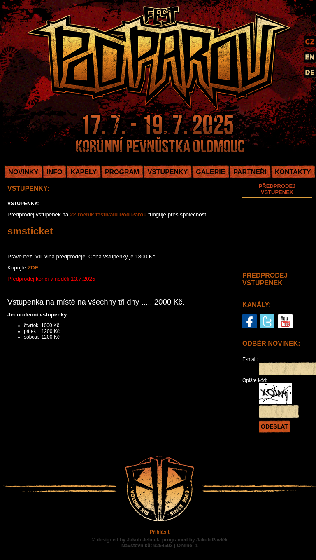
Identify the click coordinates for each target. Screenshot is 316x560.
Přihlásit (159, 532)
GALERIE (210, 172)
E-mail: (250, 359)
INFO (54, 172)
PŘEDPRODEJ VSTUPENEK (277, 189)
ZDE (33, 268)
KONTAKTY (293, 172)
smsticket (30, 231)
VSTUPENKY (167, 172)
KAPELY (83, 172)
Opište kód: (254, 380)
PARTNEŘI (250, 172)
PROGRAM (122, 172)
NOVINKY (23, 172)
